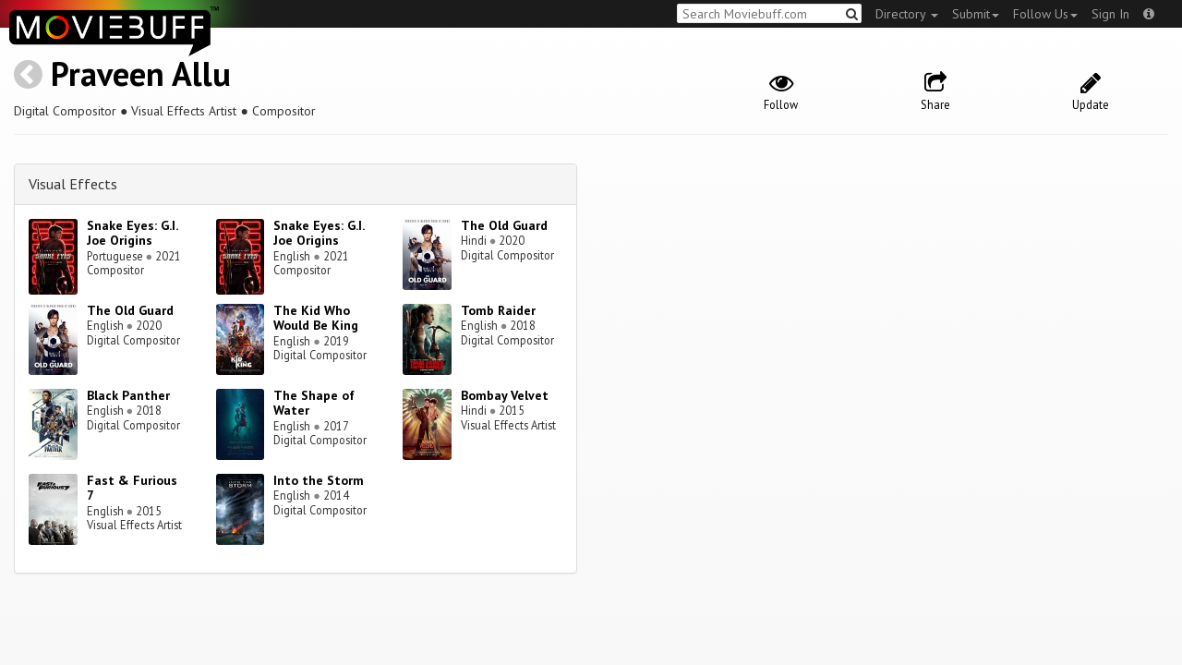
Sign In (1110, 14)
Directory (906, 14)
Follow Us (1045, 14)
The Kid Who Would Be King (315, 318)
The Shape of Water (314, 403)
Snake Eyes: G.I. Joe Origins (132, 233)
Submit (975, 14)
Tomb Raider (498, 310)
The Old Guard (504, 225)
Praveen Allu (141, 73)
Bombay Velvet (505, 395)
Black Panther (128, 395)
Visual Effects (73, 184)
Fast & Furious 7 (132, 488)
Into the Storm (318, 480)
